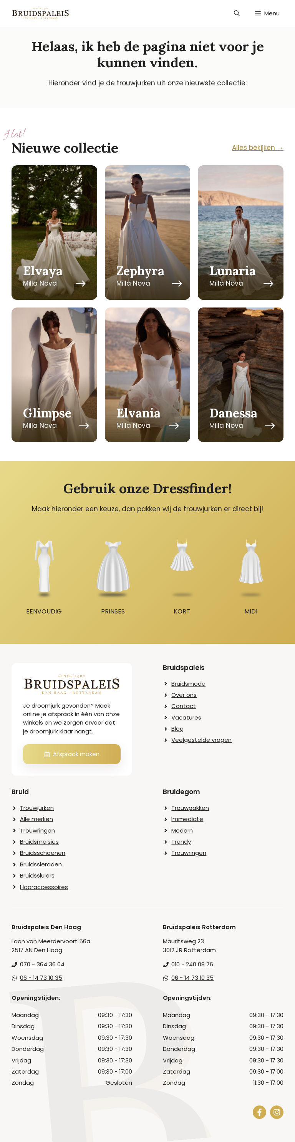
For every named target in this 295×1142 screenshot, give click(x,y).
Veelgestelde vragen (201, 740)
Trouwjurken (37, 808)
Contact (183, 706)
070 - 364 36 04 (42, 964)
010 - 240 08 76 (192, 964)
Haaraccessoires (44, 887)
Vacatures (186, 717)
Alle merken (36, 819)
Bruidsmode (188, 684)
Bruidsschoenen (42, 853)
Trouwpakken (190, 808)
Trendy (181, 842)
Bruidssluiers (37, 875)
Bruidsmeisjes (39, 842)
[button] (236, 13)
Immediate (187, 819)
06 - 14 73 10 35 (41, 978)
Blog (177, 729)
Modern (182, 830)
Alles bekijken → (257, 147)
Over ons (184, 695)
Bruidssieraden (41, 864)
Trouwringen (37, 830)
